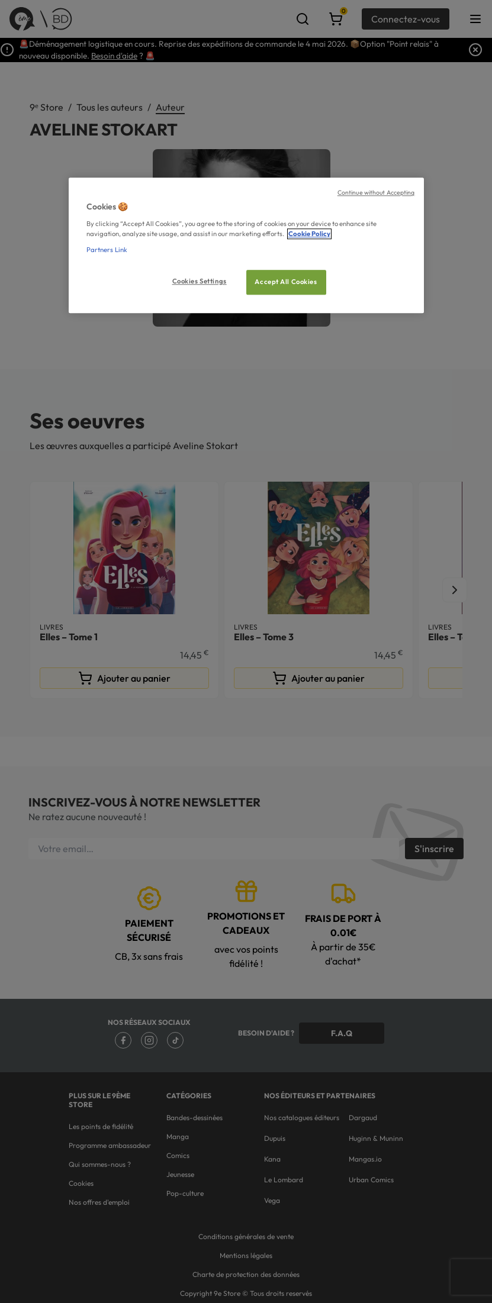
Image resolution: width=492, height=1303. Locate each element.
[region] (246, 246)
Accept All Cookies (286, 282)
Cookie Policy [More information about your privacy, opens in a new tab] (309, 234)
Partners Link (106, 250)
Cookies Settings (199, 281)
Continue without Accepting (376, 193)
